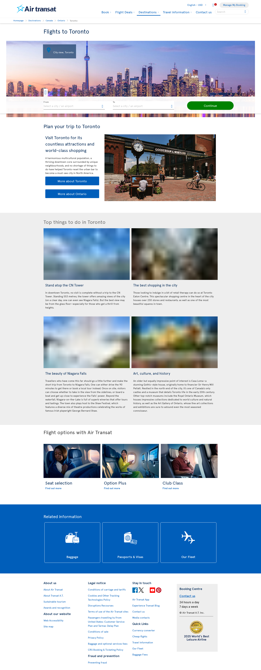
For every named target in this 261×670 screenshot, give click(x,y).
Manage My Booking (234, 5)
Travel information (175, 12)
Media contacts (141, 617)
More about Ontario (72, 194)
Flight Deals (123, 12)
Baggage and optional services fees (107, 643)
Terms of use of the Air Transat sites (108, 611)
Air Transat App (140, 599)
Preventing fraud (97, 662)
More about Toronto (72, 181)
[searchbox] (232, 11)
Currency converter (143, 630)
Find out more (53, 488)
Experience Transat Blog (146, 605)
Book (105, 12)
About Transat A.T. (53, 595)
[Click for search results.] (246, 11)
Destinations (147, 12)
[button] (56, 93)
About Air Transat (53, 589)
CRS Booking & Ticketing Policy (105, 649)
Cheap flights (139, 636)
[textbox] (74, 105)
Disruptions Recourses (100, 605)
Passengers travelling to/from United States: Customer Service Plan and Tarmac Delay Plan (106, 621)
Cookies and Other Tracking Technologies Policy (103, 597)
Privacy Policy (95, 637)
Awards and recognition (57, 607)
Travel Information (142, 642)
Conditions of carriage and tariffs (107, 589)
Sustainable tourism (55, 601)
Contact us (204, 12)
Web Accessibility (53, 620)
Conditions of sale (98, 631)
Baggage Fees (140, 654)
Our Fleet (137, 648)
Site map (48, 626)
